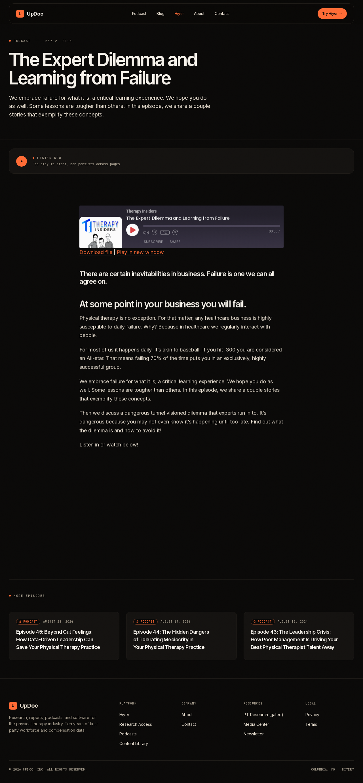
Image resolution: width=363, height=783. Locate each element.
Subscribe (153, 248)
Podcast (139, 13)
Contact (222, 13)
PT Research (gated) (263, 714)
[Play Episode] (132, 236)
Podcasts (128, 733)
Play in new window (140, 259)
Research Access (135, 724)
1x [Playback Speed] (165, 239)
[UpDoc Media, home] (29, 14)
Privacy (312, 714)
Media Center (256, 724)
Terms (311, 724)
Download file (95, 259)
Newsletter (254, 733)
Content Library (133, 743)
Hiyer (179, 13)
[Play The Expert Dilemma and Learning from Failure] (21, 161)
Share (175, 248)
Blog (160, 13)
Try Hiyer (332, 13)
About (199, 13)
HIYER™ (348, 769)
